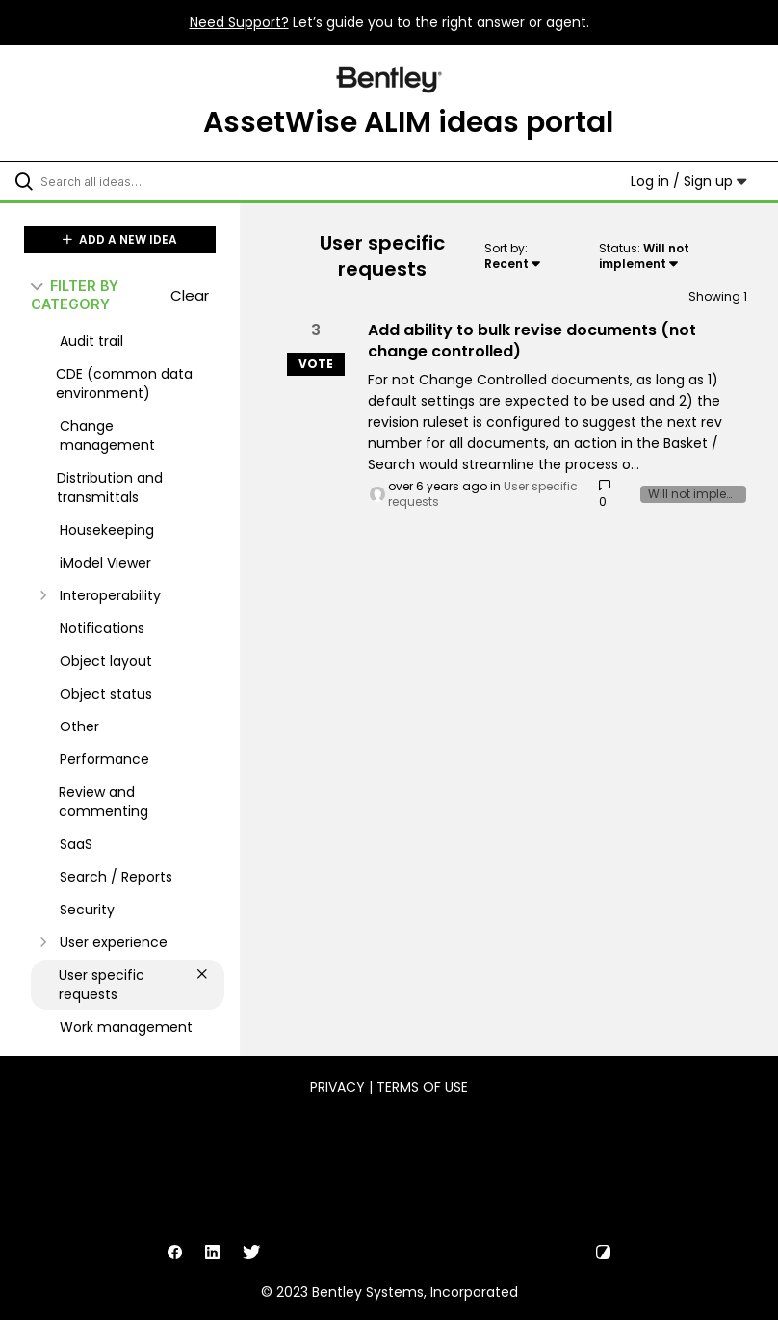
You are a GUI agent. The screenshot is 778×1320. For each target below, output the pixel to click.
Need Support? (239, 22)
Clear (189, 295)
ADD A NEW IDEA (120, 239)
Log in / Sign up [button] (689, 181)
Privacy (337, 1086)
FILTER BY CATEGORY (74, 294)
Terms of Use (422, 1086)
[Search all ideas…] (130, 181)
